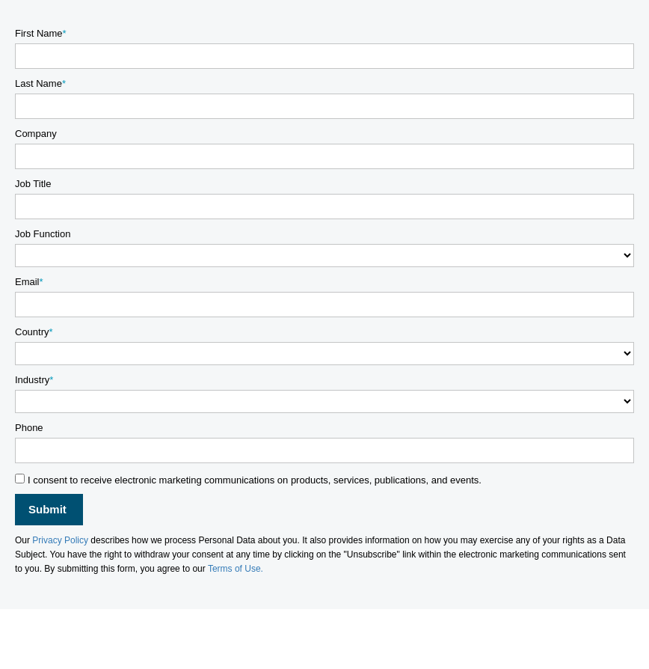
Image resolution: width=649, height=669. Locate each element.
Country (32, 331)
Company (36, 133)
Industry (32, 379)
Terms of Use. (235, 568)
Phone (29, 427)
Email (27, 281)
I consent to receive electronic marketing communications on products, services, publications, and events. (255, 480)
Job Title (33, 183)
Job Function (42, 233)
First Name (39, 33)
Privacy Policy (60, 540)
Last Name (38, 83)
